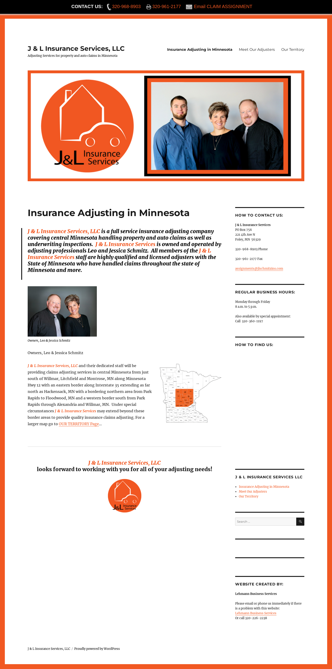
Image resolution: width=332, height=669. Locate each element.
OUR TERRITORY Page (79, 424)
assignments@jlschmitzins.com (259, 269)
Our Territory (292, 49)
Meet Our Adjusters (257, 49)
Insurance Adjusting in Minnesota (199, 49)
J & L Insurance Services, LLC (76, 48)
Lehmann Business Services (255, 613)
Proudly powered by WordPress (97, 649)
